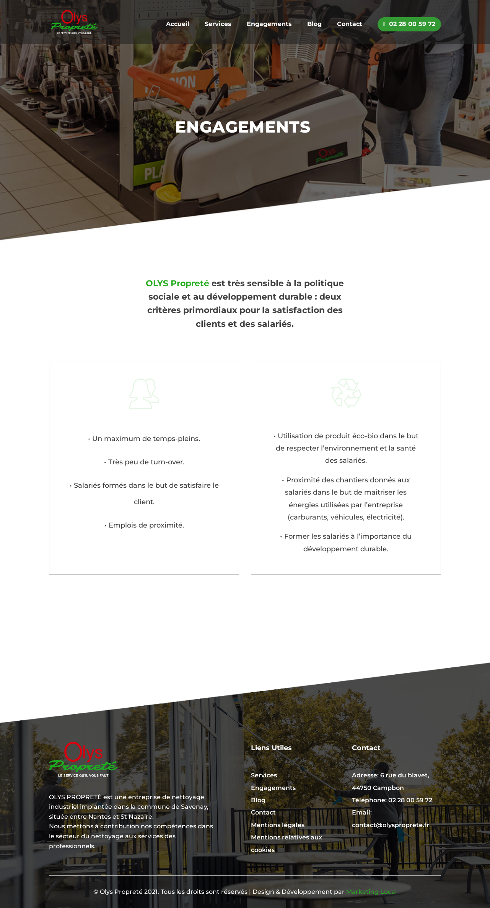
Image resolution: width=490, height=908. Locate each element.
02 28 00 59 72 (409, 24)
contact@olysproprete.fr (390, 825)
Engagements (269, 24)
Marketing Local (371, 891)
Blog (314, 24)
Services (218, 24)
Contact (349, 24)
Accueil (177, 24)
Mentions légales (277, 825)
